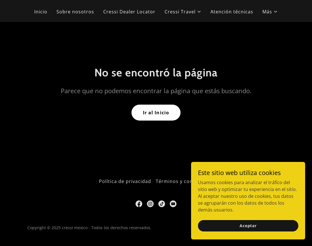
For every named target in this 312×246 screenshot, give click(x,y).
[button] (183, 11)
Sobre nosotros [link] (75, 12)
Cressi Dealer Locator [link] (129, 12)
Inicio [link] (40, 12)
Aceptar (248, 233)
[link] (139, 204)
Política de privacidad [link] (125, 181)
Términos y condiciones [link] (184, 181)
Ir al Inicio (156, 112)
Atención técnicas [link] (231, 12)
